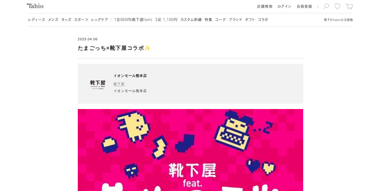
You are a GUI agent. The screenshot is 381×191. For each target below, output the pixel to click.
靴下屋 (119, 84)
